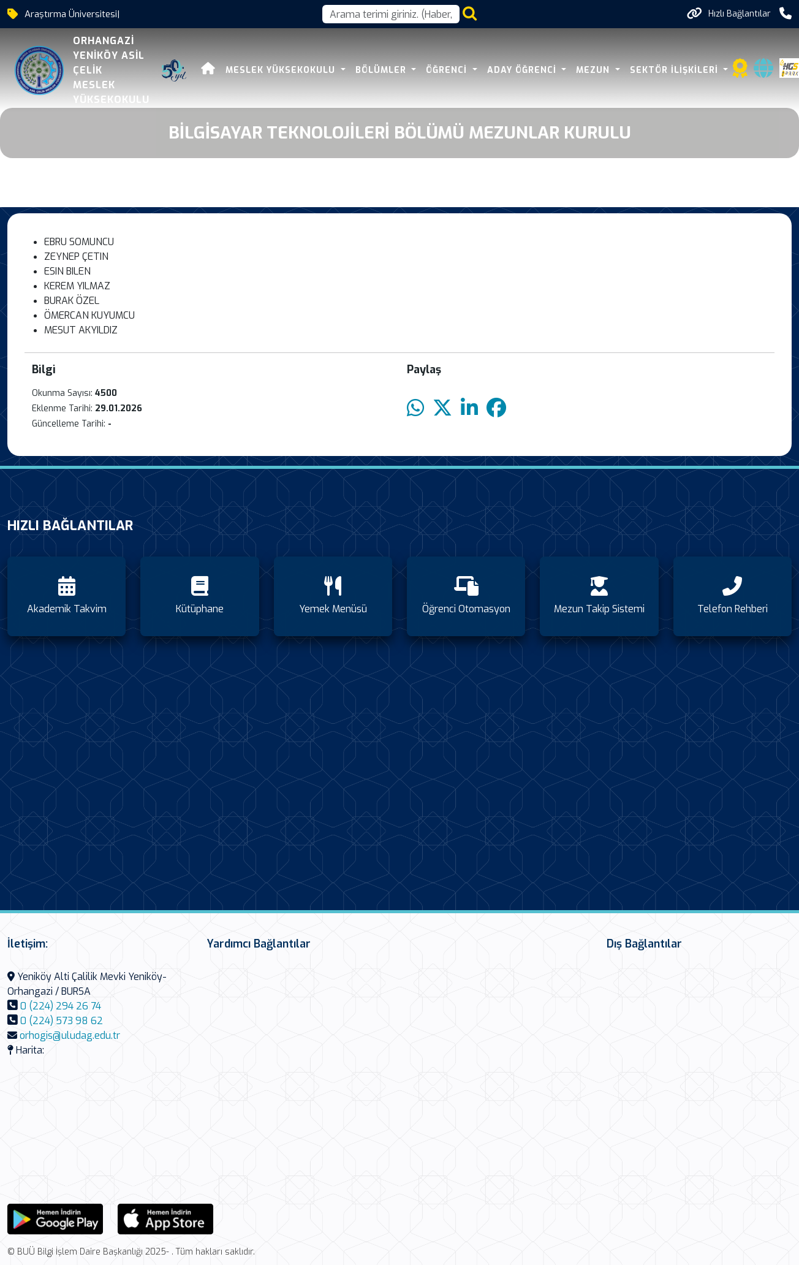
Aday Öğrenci (523, 70)
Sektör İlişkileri (675, 70)
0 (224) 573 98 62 (61, 1020)
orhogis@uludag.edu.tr (70, 1035)
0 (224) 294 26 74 (60, 1006)
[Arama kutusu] (391, 14)
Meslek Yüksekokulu (281, 70)
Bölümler (382, 70)
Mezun (594, 70)
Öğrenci (448, 70)
